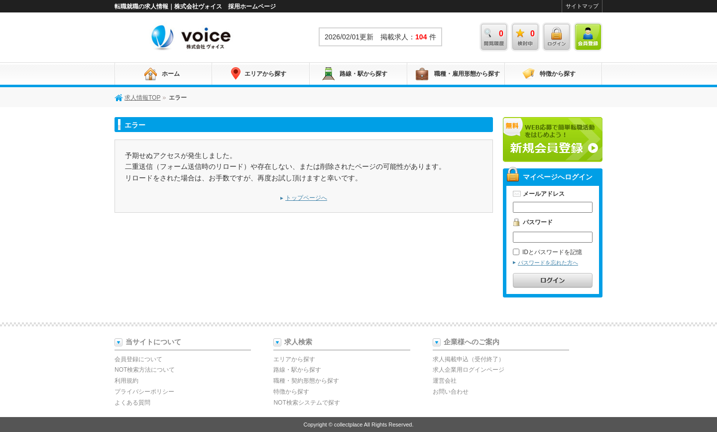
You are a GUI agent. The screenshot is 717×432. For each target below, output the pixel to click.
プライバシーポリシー (144, 391)
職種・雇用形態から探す (467, 73)
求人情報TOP (192, 37)
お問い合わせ (451, 391)
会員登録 (588, 36)
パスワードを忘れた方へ (548, 263)
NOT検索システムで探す (306, 402)
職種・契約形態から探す (306, 380)
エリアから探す (265, 73)
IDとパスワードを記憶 (547, 252)
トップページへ (306, 197)
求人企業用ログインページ (468, 369)
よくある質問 (132, 402)
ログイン (556, 36)
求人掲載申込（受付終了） (468, 359)
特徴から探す (558, 73)
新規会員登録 (552, 139)
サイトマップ (582, 6)
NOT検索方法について (145, 369)
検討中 (525, 36)
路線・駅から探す (363, 73)
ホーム (171, 73)
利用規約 (126, 380)
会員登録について (138, 359)
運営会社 (445, 380)
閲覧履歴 (493, 36)
